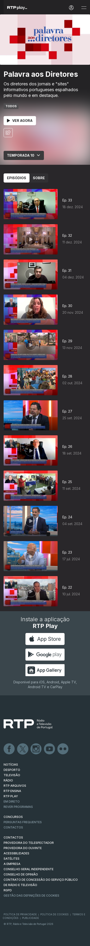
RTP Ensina (12, 791)
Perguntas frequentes (23, 822)
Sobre (39, 178)
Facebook (9, 749)
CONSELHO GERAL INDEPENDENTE (29, 869)
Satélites (11, 858)
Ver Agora (20, 120)
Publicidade (30, 917)
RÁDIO (8, 780)
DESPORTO (12, 770)
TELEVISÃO (12, 775)
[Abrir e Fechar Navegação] (84, 8)
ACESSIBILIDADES (16, 853)
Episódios (16, 178)
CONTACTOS (13, 837)
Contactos (13, 827)
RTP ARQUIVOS (15, 785)
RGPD (8, 890)
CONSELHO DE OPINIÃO (21, 874)
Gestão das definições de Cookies (31, 895)
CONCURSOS (13, 817)
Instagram (36, 749)
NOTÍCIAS (11, 764)
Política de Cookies (54, 914)
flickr (63, 749)
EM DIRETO (12, 801)
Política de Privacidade (20, 914)
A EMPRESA (12, 864)
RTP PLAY (11, 796)
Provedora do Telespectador (29, 843)
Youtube (49, 749)
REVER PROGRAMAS (18, 807)
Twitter (23, 749)
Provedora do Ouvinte (23, 848)
